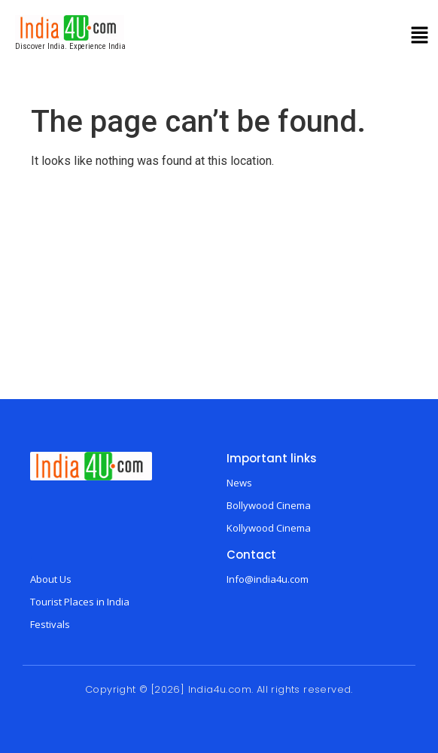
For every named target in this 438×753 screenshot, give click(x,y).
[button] (420, 36)
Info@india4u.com (268, 579)
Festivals (50, 624)
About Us (50, 579)
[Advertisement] (219, 286)
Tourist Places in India (79, 601)
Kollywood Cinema (269, 528)
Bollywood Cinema (269, 505)
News (239, 482)
